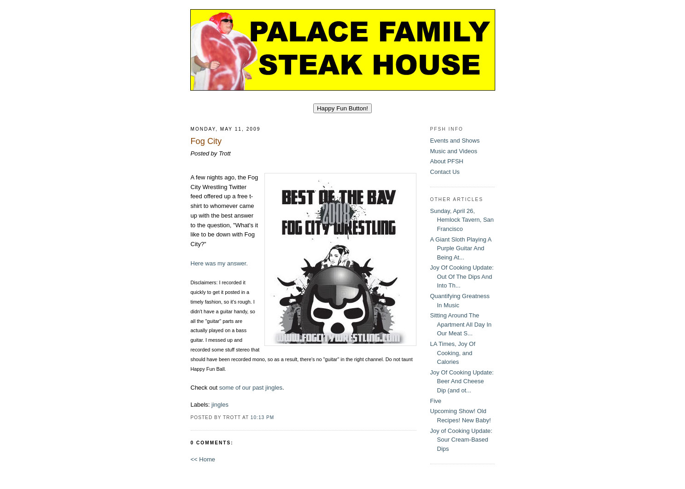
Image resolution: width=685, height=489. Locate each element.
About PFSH (446, 161)
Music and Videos (453, 151)
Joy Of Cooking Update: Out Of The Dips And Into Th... (462, 276)
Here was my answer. (219, 263)
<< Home (203, 459)
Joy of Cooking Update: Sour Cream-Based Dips (461, 439)
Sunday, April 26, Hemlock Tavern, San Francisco (462, 219)
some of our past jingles (250, 387)
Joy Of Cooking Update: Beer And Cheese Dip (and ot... (462, 381)
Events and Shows (455, 140)
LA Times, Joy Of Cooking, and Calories (452, 352)
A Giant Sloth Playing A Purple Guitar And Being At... (461, 248)
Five (436, 400)
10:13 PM (262, 417)
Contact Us (445, 171)
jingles (219, 404)
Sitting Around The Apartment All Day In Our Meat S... (461, 324)
